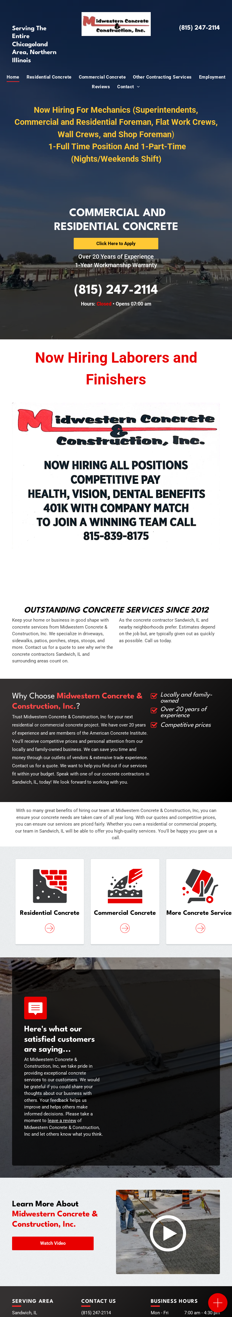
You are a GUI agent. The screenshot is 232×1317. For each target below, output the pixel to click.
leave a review (62, 1120)
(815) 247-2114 (199, 28)
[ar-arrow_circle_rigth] (49, 933)
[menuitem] (13, 77)
